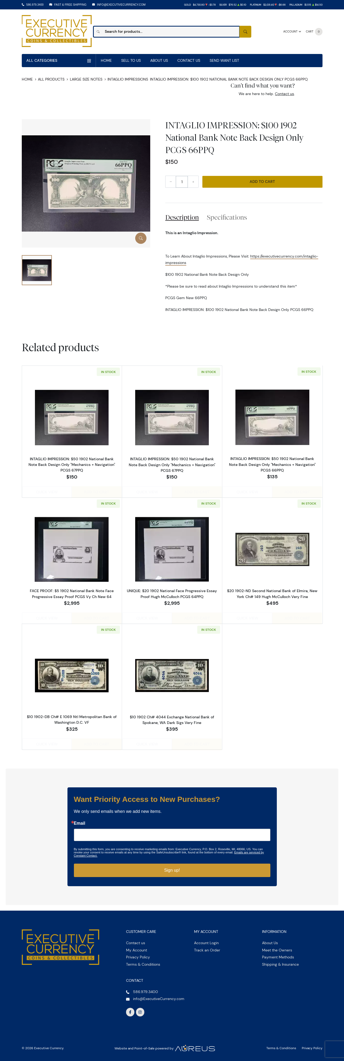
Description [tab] (182, 217)
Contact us (284, 93)
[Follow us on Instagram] (140, 1010)
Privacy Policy (138, 955)
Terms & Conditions (143, 962)
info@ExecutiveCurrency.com (121, 4)
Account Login (206, 941)
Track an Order (207, 948)
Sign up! (172, 868)
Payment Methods (278, 955)
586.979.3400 (35, 4)
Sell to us (131, 60)
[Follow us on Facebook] (130, 1010)
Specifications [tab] (227, 217)
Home (106, 60)
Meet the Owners (277, 948)
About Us (159, 60)
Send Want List (224, 60)
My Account (136, 948)
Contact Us (188, 60)
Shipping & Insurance (280, 962)
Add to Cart (262, 181)
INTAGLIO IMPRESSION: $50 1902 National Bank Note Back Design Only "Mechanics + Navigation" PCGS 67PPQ (71, 464)
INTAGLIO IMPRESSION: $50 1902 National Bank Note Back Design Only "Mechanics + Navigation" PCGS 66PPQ (272, 464)
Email (79, 822)
